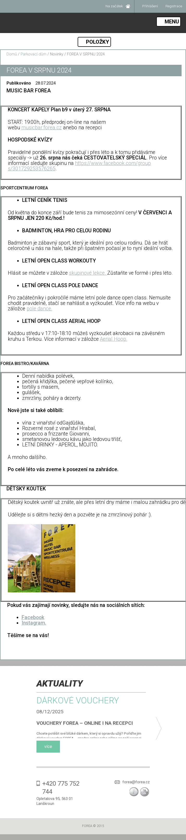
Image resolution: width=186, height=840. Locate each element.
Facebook (33, 617)
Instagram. (34, 623)
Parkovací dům (33, 54)
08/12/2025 (50, 712)
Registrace (173, 6)
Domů (12, 54)
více (48, 746)
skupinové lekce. (88, 273)
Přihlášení (150, 6)
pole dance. (39, 309)
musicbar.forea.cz (41, 128)
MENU (172, 21)
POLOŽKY (97, 42)
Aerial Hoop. (113, 339)
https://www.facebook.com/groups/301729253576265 (79, 166)
